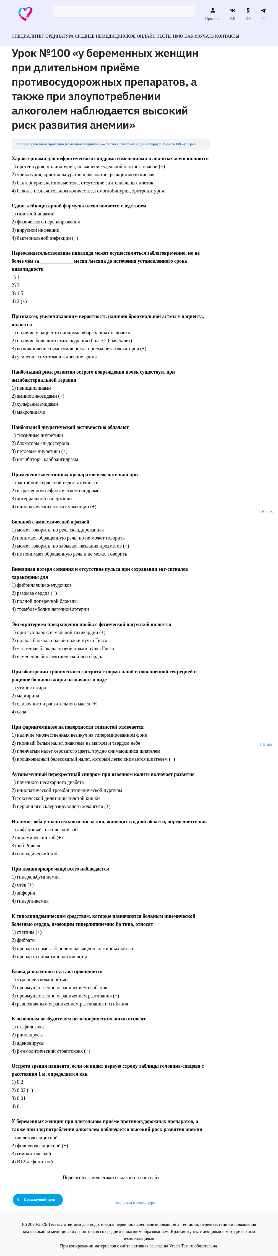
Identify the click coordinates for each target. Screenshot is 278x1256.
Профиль (212, 14)
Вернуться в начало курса (135, 1200)
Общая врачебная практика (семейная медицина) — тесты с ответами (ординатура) (87, 141)
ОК (248, 14)
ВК (233, 14)
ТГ (263, 14)
